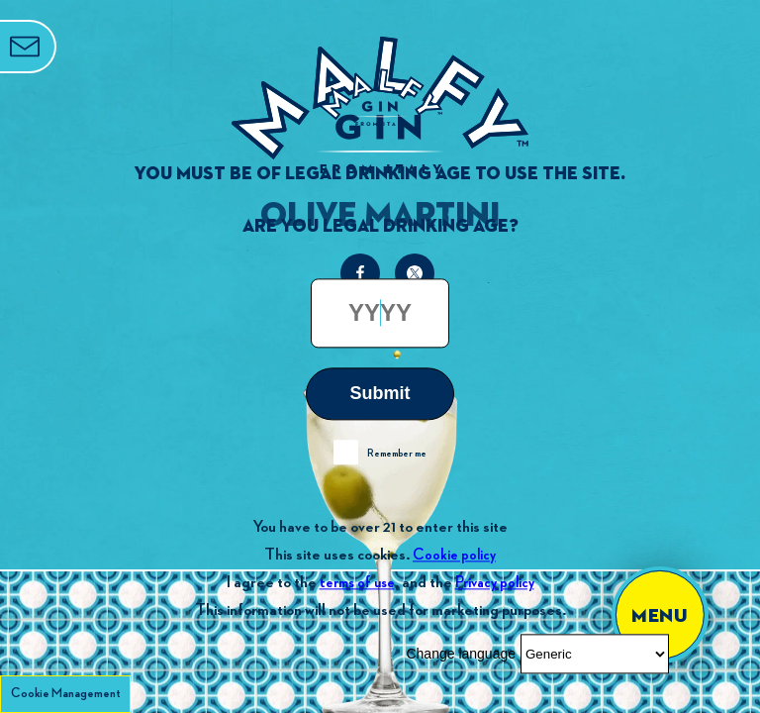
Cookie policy (454, 555)
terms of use (357, 582)
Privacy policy (494, 582)
